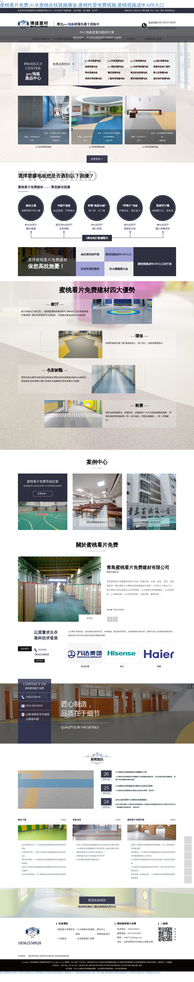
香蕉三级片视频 (97, 973)
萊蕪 (111, 965)
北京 (72, 965)
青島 (83, 965)
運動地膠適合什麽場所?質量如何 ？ (90, 852)
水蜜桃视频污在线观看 (43, 973)
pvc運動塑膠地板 (116, 67)
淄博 (140, 965)
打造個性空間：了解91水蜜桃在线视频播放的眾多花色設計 (44, 854)
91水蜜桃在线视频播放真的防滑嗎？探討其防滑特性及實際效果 (153, 869)
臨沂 (119, 965)
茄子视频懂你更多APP (152, 973)
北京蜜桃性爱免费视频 (125, 962)
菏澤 (104, 965)
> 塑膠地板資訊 (102, 934)
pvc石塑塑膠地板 (138, 61)
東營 (101, 965)
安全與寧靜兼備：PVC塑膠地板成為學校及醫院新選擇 (44, 874)
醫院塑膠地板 (114, 72)
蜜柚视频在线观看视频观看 (116, 973)
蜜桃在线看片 (12, 973)
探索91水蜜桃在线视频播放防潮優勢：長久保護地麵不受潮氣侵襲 (153, 846)
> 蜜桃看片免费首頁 (65, 929)
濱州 (94, 965)
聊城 (115, 965)
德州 (97, 965)
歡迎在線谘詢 (97, 900)
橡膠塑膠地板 (91, 67)
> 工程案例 (61, 938)
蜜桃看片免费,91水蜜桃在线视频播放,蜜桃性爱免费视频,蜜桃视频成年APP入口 (82, 5)
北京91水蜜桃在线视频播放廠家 (105, 962)
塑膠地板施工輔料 (161, 67)
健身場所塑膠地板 (161, 78)
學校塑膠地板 (91, 72)
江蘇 (62, 965)
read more (118, 610)
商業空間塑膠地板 (93, 78)
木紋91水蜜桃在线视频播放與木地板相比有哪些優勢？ (98, 845)
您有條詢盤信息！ (168, 10)
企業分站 (136, 10)
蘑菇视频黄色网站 (83, 973)
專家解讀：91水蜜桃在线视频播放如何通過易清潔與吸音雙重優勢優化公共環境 (153, 854)
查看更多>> (97, 159)
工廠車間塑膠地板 (116, 78)
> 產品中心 (100, 929)
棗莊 (136, 965)
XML (157, 10)
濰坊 (129, 965)
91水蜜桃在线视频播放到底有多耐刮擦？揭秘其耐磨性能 (153, 861)
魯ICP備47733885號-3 (78, 962)
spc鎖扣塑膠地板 (161, 61)
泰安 (126, 965)
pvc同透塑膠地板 (116, 61)
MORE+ (64, 820)
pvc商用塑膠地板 (93, 61)
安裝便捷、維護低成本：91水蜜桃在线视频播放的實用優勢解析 (153, 876)
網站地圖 (145, 10)
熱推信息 (128, 10)
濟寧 (108, 965)
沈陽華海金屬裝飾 (46, 956)
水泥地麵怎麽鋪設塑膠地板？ (88, 860)
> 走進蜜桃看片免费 (85, 938)
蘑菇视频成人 (58, 973)
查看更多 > (43, 494)
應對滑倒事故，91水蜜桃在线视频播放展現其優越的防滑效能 (44, 861)
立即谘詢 (39, 661)
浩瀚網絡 (169, 962)
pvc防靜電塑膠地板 (139, 67)
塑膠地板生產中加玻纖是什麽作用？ (91, 856)
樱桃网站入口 (70, 973)
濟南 (90, 965)
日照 (122, 965)
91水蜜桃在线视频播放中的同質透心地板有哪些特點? (98, 848)
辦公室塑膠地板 (160, 72)
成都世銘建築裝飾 (61, 956)
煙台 (87, 965)
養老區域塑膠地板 (138, 72)
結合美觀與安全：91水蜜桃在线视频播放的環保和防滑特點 (44, 846)
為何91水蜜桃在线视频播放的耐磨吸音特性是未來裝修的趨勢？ (44, 869)
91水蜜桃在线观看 (134, 973)
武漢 (65, 965)
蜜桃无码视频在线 (26, 973)
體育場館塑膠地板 (138, 78)
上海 (69, 965)
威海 (133, 965)
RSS (152, 10)
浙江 (76, 965)
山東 (79, 965)
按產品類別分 (61, 64)
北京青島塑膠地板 (139, 962)
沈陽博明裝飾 (33, 956)
